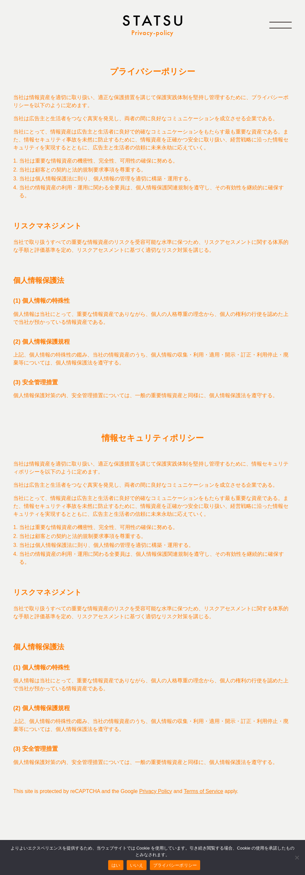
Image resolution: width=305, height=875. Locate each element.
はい (115, 865)
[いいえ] (296, 857)
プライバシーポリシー (175, 865)
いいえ (136, 865)
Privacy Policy (155, 791)
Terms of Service (203, 791)
